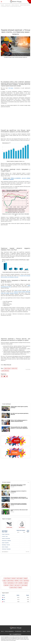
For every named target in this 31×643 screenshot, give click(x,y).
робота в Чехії (14, 368)
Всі (28, 480)
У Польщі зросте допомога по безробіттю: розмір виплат (18, 490)
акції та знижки (19, 576)
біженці (11, 583)
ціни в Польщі (26, 579)
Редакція (24, 629)
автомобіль (20, 581)
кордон (4, 579)
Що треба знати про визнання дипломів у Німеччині (19, 412)
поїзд (5, 581)
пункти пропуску (11, 581)
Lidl (16, 581)
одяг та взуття (17, 583)
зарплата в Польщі (13, 586)
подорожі (25, 576)
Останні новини (6, 480)
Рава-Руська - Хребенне (6, 539)
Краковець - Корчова (6, 543)
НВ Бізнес (11, 88)
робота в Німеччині (5, 370)
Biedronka (16, 579)
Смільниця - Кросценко (6, 547)
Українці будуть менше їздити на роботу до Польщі (19, 405)
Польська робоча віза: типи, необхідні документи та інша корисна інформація (19, 426)
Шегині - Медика (5, 545)
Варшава (20, 586)
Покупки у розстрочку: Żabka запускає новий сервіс (19, 509)
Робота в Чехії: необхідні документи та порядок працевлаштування (19, 419)
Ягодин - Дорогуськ (5, 532)
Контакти (28, 629)
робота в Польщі (7, 368)
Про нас (2, 629)
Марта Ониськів (7, 364)
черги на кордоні (24, 583)
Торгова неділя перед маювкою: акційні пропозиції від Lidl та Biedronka (18, 484)
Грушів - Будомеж (5, 541)
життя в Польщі (7, 576)
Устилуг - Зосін (5, 534)
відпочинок (6, 583)
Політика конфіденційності (9, 629)
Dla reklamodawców (18, 629)
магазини (13, 576)
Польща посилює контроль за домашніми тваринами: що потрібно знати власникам (19, 502)
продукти (25, 581)
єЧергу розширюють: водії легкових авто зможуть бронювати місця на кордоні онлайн (19, 496)
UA (29, 1)
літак (21, 579)
